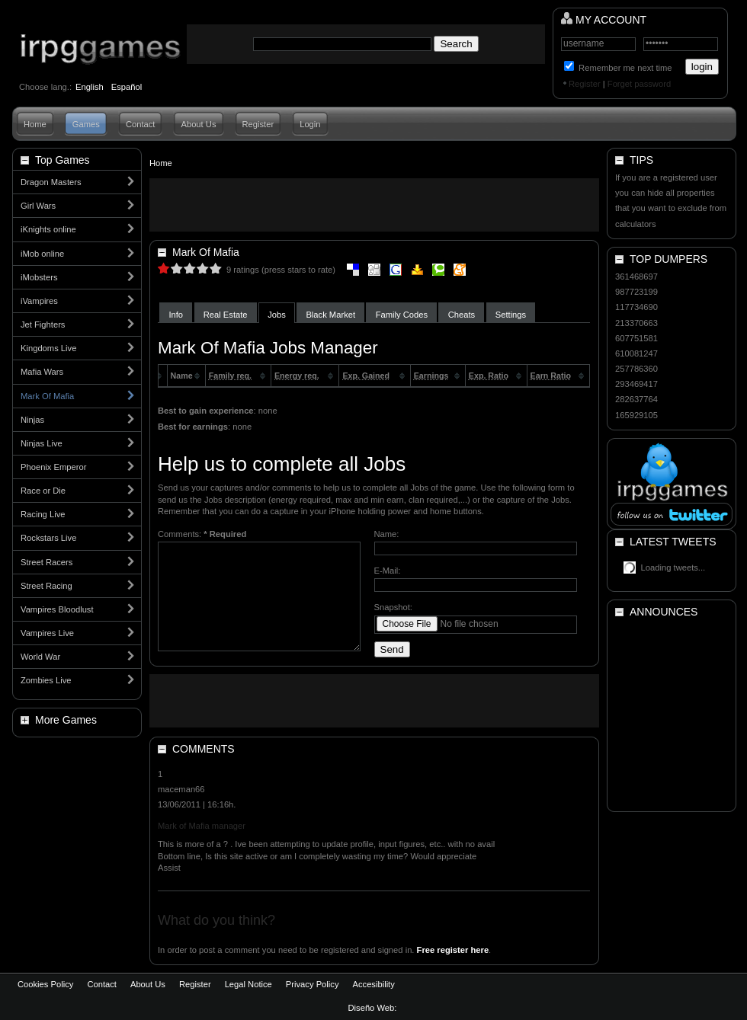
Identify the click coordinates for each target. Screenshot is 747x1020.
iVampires (39, 300)
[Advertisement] (374, 205)
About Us (198, 124)
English (89, 86)
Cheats (461, 314)
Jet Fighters (43, 324)
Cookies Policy (45, 984)
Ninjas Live (42, 443)
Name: (386, 534)
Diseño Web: (373, 1007)
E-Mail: (387, 570)
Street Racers (46, 562)
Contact (140, 124)
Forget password (639, 83)
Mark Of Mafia (47, 396)
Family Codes (402, 314)
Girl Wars (38, 205)
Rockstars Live (48, 537)
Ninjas (32, 419)
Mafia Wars (42, 371)
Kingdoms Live (48, 348)
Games (86, 124)
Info (175, 314)
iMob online (42, 253)
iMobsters (39, 277)
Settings (510, 314)
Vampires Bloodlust (57, 609)
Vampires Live (47, 633)
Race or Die (43, 490)
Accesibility (373, 984)
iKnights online (48, 229)
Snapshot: (393, 607)
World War (40, 656)
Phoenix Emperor (53, 467)
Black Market (330, 314)
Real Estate (226, 314)
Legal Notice (248, 984)
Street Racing (46, 585)
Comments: (202, 534)
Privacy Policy (312, 984)
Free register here (453, 949)
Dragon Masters (51, 182)
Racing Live (43, 514)
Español (126, 86)
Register (585, 83)
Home (35, 124)
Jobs (277, 314)
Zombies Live (46, 680)
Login (310, 124)
